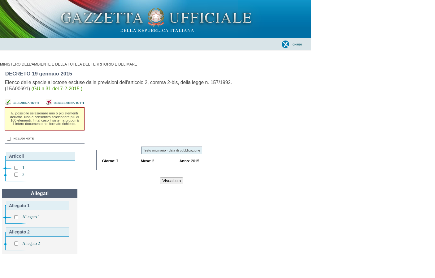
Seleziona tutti (26, 103)
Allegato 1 (31, 217)
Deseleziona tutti (69, 103)
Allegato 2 (31, 243)
